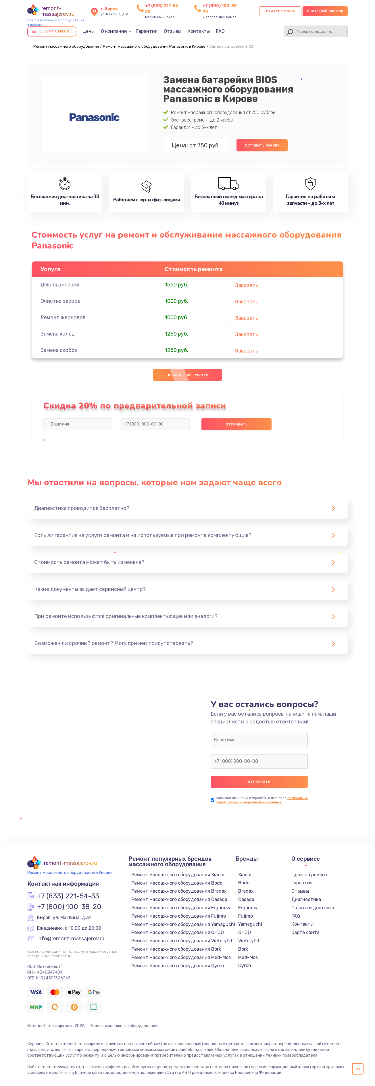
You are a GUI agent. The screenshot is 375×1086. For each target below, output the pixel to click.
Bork (243, 949)
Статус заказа (280, 11)
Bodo (243, 882)
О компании (114, 31)
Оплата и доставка (312, 907)
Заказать (246, 285)
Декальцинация (60, 285)
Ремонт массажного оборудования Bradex (179, 891)
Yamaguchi (250, 924)
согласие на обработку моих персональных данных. (262, 800)
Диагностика (306, 899)
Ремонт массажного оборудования (66, 46)
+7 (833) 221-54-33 (68, 896)
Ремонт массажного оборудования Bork (176, 949)
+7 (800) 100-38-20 (69, 907)
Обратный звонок (325, 11)
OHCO (244, 932)
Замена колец (58, 334)
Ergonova (248, 907)
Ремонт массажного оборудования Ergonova (181, 907)
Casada (246, 899)
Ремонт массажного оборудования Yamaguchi (183, 924)
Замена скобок (59, 350)
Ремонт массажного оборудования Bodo (176, 883)
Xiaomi (245, 874)
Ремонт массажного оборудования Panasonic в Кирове (154, 46)
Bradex (246, 891)
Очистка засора (60, 301)
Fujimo (245, 916)
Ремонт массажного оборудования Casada (179, 899)
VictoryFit (248, 940)
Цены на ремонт (309, 874)
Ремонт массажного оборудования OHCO (177, 932)
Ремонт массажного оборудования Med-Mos (181, 957)
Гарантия (146, 31)
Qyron (244, 965)
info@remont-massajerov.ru (70, 939)
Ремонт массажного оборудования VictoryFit (181, 940)
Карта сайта (305, 932)
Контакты (199, 31)
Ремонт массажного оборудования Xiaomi (178, 874)
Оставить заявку (262, 145)
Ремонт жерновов (63, 317)
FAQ (220, 31)
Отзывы (172, 31)
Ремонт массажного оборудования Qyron (177, 965)
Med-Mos (248, 957)
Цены (88, 31)
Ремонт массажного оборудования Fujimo (178, 916)
